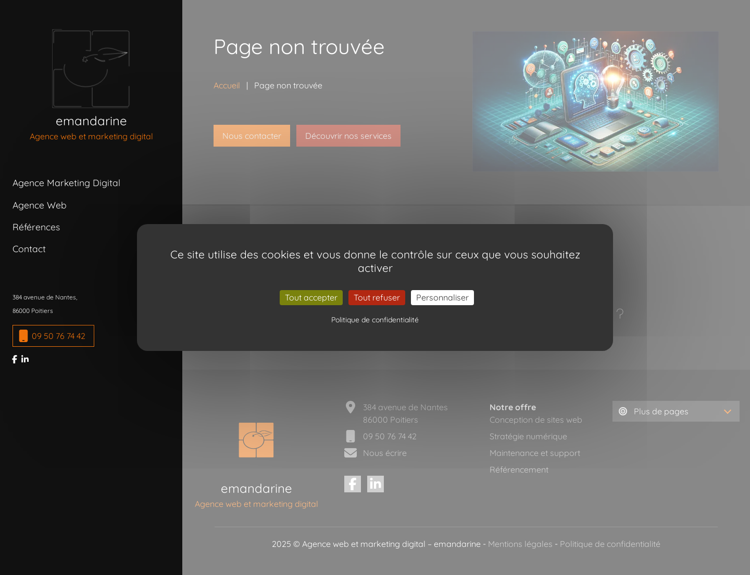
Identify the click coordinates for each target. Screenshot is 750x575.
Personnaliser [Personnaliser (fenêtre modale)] (442, 297)
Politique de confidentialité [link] (375, 319)
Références (36, 226)
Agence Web (39, 205)
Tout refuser (377, 297)
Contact (29, 248)
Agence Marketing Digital (66, 182)
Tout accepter (311, 297)
